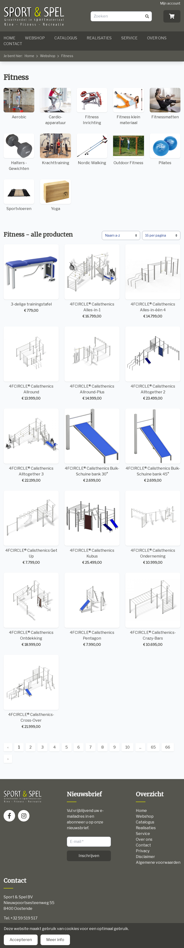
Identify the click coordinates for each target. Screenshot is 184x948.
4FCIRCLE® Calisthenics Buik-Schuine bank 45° (152, 445)
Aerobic (19, 104)
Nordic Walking (92, 149)
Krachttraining (55, 149)
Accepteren (21, 939)
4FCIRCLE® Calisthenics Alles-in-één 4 (152, 281)
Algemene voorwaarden (158, 862)
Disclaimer (145, 856)
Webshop (35, 38)
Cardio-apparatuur (55, 106)
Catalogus (65, 38)
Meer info (55, 939)
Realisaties (99, 38)
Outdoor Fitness (128, 149)
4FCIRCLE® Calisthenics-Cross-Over (31, 692)
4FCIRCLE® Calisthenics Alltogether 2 (152, 363)
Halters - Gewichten (19, 152)
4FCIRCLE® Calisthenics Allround (31, 363)
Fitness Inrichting (92, 106)
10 (127, 747)
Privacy (143, 851)
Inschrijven (89, 855)
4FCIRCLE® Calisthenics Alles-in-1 (92, 281)
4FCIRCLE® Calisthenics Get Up (31, 528)
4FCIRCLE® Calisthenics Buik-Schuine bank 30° (92, 445)
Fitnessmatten (165, 104)
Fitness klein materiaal (128, 106)
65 (153, 747)
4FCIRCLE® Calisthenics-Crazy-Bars (152, 610)
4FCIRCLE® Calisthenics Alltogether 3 (31, 445)
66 (167, 747)
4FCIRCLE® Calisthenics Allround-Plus (92, 363)
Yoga (55, 195)
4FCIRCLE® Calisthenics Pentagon (92, 610)
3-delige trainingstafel (31, 278)
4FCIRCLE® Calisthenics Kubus (92, 528)
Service (129, 38)
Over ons (157, 38)
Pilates (165, 149)
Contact (13, 44)
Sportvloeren (19, 195)
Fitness (67, 56)
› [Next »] (7, 758)
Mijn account (170, 3)
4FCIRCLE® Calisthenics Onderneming (152, 528)
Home (9, 38)
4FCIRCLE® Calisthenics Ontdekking (31, 610)
